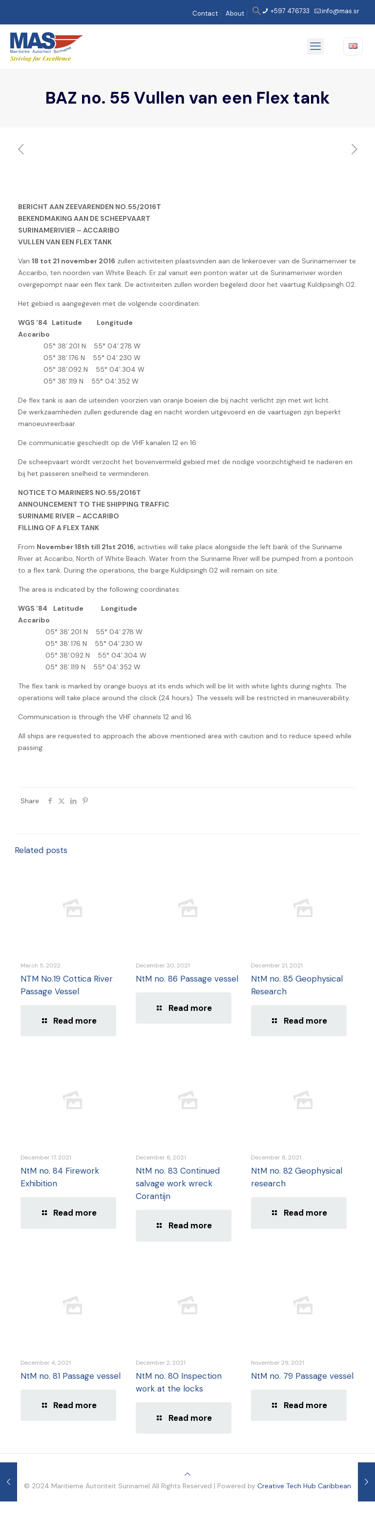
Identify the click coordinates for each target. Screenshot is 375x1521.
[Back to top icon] (187, 1474)
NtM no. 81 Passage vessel (71, 1376)
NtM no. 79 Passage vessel (302, 1376)
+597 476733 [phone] (289, 11)
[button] (257, 13)
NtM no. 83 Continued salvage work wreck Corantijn (178, 1183)
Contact (205, 13)
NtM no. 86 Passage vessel (187, 978)
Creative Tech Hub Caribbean (304, 1485)
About (235, 13)
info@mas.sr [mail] (340, 11)
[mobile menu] (315, 46)
